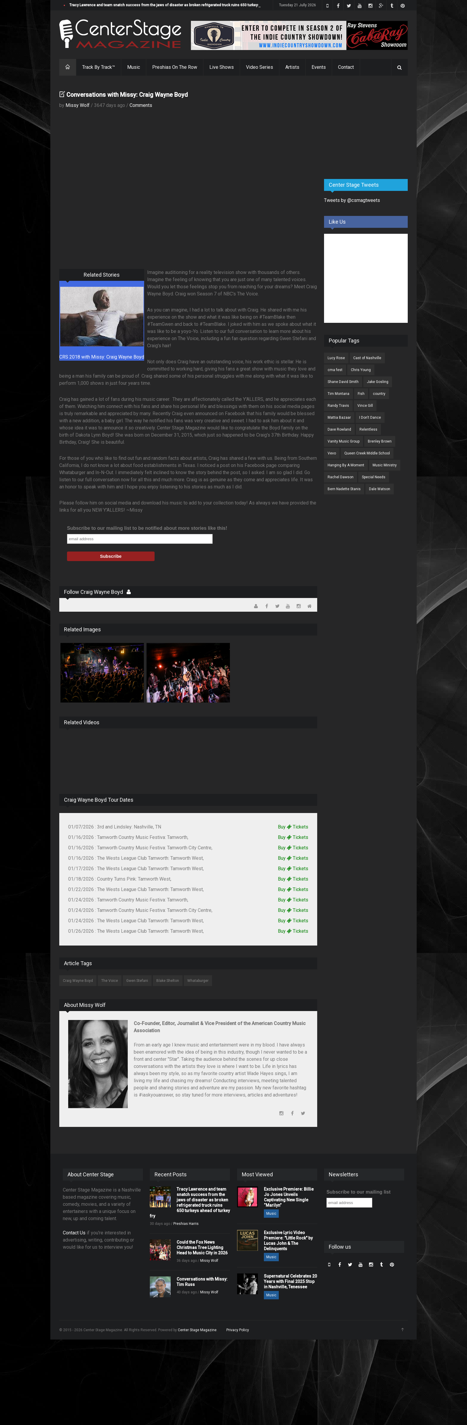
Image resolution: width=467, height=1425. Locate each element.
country (379, 394)
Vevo (332, 453)
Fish (361, 394)
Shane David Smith (343, 382)
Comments (141, 105)
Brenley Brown (380, 441)
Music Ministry (385, 465)
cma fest (335, 370)
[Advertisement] (368, 128)
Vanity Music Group (343, 441)
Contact (346, 67)
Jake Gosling (377, 382)
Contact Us (74, 1233)
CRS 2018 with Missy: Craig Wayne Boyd (101, 357)
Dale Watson (379, 489)
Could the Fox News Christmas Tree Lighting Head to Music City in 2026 (202, 1247)
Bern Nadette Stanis (344, 489)
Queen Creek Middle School (367, 453)
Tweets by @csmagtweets (352, 200)
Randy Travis (338, 406)
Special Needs (373, 477)
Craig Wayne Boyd (78, 981)
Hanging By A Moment (346, 465)
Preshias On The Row (174, 67)
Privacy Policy (237, 1330)
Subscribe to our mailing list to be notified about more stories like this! (147, 528)
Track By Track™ (98, 67)
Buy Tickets (293, 827)
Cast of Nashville (367, 358)
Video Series (259, 67)
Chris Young (361, 370)
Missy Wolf (78, 105)
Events (319, 67)
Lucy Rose (336, 358)
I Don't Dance (370, 417)
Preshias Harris (186, 1224)
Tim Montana (338, 394)
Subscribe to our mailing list (358, 1191)
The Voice (109, 981)
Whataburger (197, 981)
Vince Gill (365, 406)
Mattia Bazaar (339, 417)
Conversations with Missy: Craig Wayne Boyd (127, 94)
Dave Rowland (339, 429)
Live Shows (221, 67)
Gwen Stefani (137, 981)
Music (133, 67)
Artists (292, 67)
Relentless (368, 429)
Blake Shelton (167, 981)
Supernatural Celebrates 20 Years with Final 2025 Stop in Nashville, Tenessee (290, 1281)
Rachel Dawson (341, 477)
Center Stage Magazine (197, 1330)
